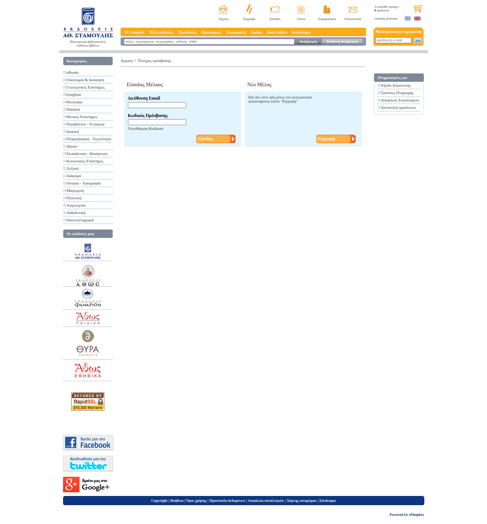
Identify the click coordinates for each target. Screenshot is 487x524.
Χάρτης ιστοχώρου (301, 501)
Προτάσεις (187, 32)
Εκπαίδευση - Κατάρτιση (87, 153)
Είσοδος (275, 19)
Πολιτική (74, 198)
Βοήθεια (177, 501)
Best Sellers (277, 32)
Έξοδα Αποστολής (396, 85)
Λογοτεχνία (76, 205)
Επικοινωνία (353, 19)
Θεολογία (74, 102)
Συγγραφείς (236, 32)
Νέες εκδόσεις (161, 32)
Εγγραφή (249, 19)
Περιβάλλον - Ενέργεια (86, 124)
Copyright (159, 501)
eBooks (73, 72)
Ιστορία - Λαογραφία (84, 183)
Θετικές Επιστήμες (82, 116)
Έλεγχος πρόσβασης (154, 60)
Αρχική (223, 19)
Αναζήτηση (308, 41)
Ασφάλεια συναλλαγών (265, 501)
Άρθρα (256, 32)
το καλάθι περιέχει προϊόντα (387, 8)
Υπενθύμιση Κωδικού (145, 128)
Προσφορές (211, 32)
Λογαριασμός (327, 19)
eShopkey (416, 515)
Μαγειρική (75, 190)
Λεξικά (73, 168)
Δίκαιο (72, 146)
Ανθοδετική (76, 212)
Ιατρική (73, 131)
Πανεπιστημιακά (80, 220)
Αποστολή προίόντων (398, 107)
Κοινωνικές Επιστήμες (85, 161)
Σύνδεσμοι (327, 501)
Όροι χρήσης (196, 501)
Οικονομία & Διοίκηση (85, 79)
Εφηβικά (74, 94)
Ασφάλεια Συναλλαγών (400, 100)
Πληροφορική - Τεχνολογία (89, 139)
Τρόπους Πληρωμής (397, 92)
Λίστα (301, 19)
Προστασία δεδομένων (227, 501)
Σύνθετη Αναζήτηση (342, 41)
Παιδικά (73, 109)
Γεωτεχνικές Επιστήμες (86, 87)
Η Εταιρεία (135, 32)
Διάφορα (74, 175)
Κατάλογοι (301, 32)
